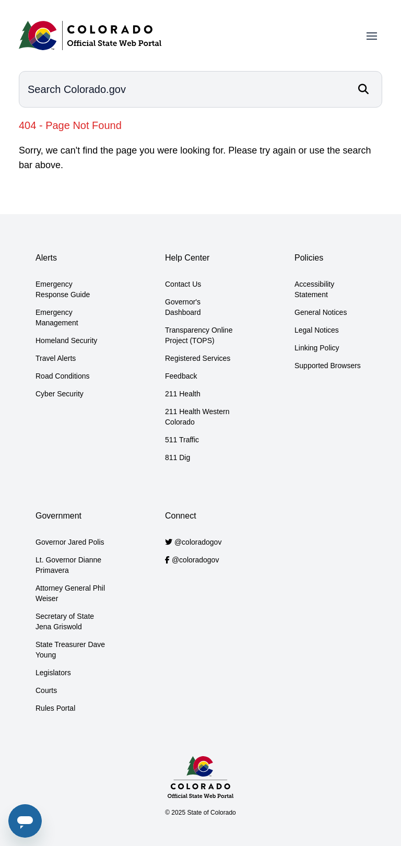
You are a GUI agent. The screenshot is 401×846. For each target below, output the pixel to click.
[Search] (363, 89)
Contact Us (183, 284)
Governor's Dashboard (183, 307)
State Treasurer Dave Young (70, 649)
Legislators (53, 672)
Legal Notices (316, 330)
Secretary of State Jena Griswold (65, 621)
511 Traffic (182, 440)
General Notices (320, 312)
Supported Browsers (327, 365)
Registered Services (197, 358)
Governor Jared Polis (70, 542)
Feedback (181, 376)
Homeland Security (66, 340)
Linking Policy (316, 348)
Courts (46, 690)
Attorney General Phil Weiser (70, 593)
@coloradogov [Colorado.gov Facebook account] (195, 560)
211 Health (182, 394)
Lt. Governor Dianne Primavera (68, 565)
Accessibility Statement (314, 289)
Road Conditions (63, 376)
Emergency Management (57, 317)
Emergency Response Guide (63, 289)
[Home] (90, 35)
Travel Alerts (56, 358)
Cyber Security (60, 394)
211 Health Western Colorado (197, 416)
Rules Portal (55, 708)
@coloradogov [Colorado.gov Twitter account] (198, 542)
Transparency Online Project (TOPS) (198, 335)
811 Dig (177, 457)
